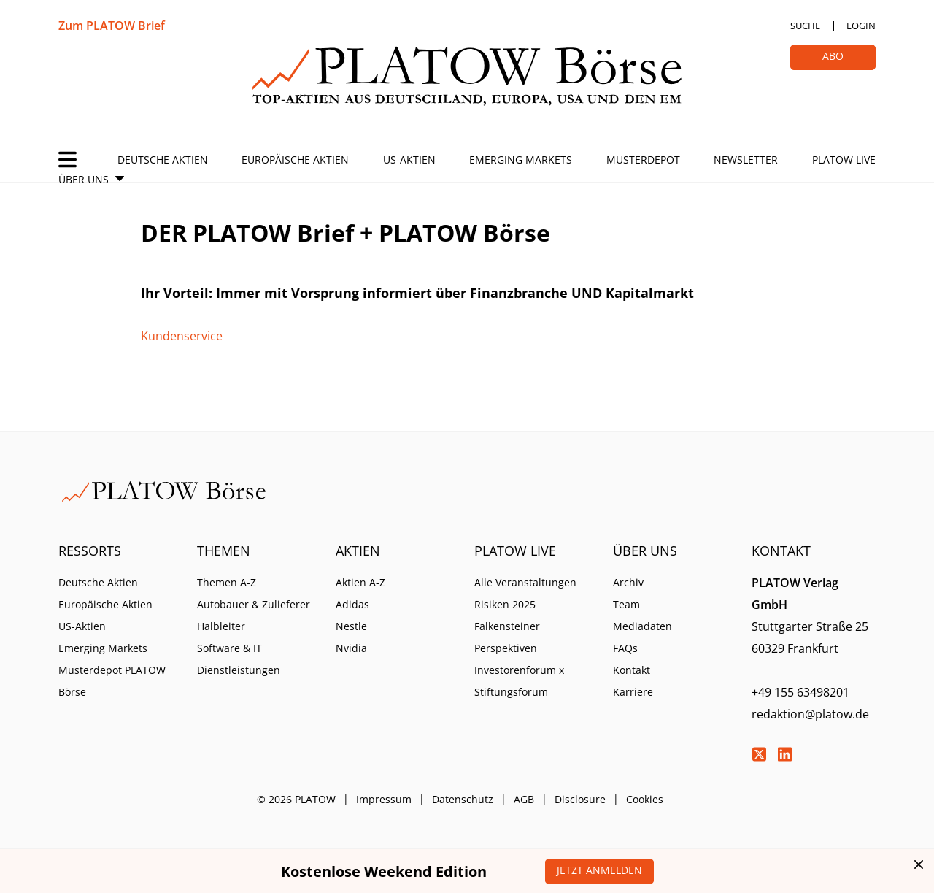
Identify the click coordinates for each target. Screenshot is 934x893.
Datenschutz (462, 799)
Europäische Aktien (295, 159)
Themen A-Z (226, 582)
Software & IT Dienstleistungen (238, 659)
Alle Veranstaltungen (525, 582)
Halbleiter (221, 626)
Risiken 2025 (505, 604)
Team (626, 604)
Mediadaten (642, 626)
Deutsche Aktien (162, 159)
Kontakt (631, 670)
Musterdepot (643, 159)
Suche (805, 25)
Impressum (384, 799)
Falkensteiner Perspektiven (507, 637)
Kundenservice (182, 336)
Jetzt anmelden (599, 870)
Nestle (351, 626)
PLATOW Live (844, 159)
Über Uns (83, 179)
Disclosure (580, 799)
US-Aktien (409, 159)
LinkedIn (784, 754)
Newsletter (746, 159)
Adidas (352, 604)
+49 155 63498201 (800, 692)
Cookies (644, 799)
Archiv (628, 582)
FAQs (625, 648)
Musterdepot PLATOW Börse (112, 681)
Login (861, 25)
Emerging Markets (520, 159)
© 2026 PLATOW (296, 799)
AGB (524, 799)
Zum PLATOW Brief (111, 26)
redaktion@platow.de (810, 714)
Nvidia (351, 648)
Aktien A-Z (360, 582)
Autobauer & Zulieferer (253, 604)
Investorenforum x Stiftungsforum (519, 681)
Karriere (633, 692)
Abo (833, 56)
